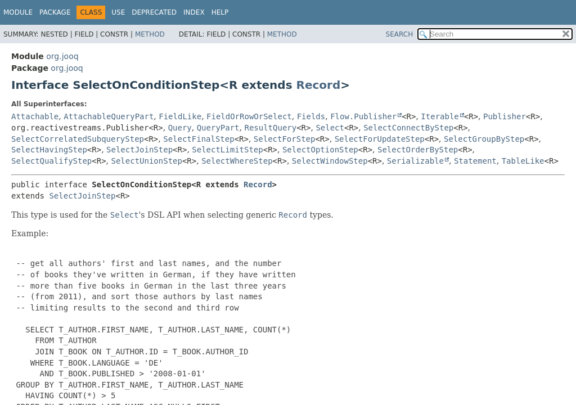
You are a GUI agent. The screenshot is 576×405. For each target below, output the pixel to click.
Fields (311, 116)
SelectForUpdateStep (380, 138)
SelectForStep (285, 138)
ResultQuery (270, 127)
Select (330, 127)
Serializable (415, 160)
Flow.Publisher (363, 116)
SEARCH (399, 34)
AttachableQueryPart (109, 116)
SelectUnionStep (146, 160)
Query (180, 127)
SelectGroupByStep (484, 138)
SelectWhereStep (236, 160)
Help (220, 12)
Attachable (34, 116)
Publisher (504, 116)
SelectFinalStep (198, 138)
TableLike (523, 160)
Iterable (439, 116)
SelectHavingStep (49, 149)
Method (150, 34)
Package (54, 12)
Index (194, 12)
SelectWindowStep (330, 160)
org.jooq (62, 56)
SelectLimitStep (227, 149)
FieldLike (180, 116)
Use (118, 12)
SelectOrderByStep (417, 149)
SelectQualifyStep (51, 160)
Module (18, 12)
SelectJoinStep (139, 149)
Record (318, 85)
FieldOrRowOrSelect (249, 116)
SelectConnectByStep (408, 127)
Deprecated (154, 12)
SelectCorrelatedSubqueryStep (77, 138)
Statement (475, 160)
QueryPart (218, 127)
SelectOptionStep (320, 149)
